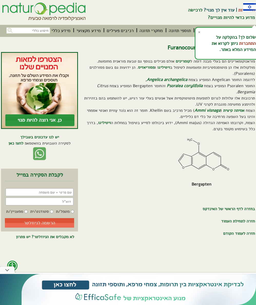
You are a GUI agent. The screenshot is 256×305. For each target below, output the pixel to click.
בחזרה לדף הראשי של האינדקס (229, 209)
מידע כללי (61, 30)
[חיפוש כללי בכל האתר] (28, 30)
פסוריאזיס (146, 67)
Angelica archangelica (167, 80)
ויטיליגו (163, 67)
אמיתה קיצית (233, 110)
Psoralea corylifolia (185, 86)
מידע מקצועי (88, 30)
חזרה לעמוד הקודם (239, 233)
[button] (9, 30)
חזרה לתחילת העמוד (238, 221)
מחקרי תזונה (151, 30)
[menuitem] (179, 30)
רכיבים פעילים (120, 30)
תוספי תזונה (180, 30)
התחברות (247, 43)
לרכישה (195, 10)
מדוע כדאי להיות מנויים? (231, 17)
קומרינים (183, 61)
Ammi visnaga (207, 110)
